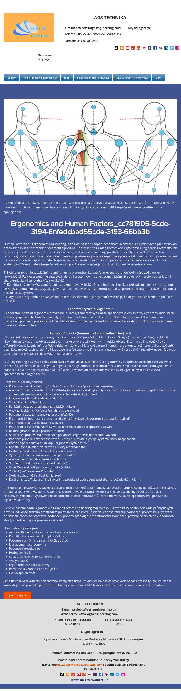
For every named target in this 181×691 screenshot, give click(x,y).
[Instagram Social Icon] (177, 48)
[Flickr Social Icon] (144, 48)
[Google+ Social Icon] (133, 48)
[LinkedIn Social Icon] (166, 48)
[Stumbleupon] (138, 48)
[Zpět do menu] (17, 595)
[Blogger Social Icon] (122, 48)
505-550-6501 (85, 34)
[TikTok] (116, 48)
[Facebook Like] (153, 58)
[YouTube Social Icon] (127, 48)
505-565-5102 (105, 34)
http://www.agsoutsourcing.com (79, 665)
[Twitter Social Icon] (172, 48)
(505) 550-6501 (67, 620)
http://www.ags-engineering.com (93, 614)
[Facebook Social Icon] (155, 48)
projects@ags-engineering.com (98, 28)
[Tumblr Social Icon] (149, 48)
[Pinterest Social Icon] (161, 48)
